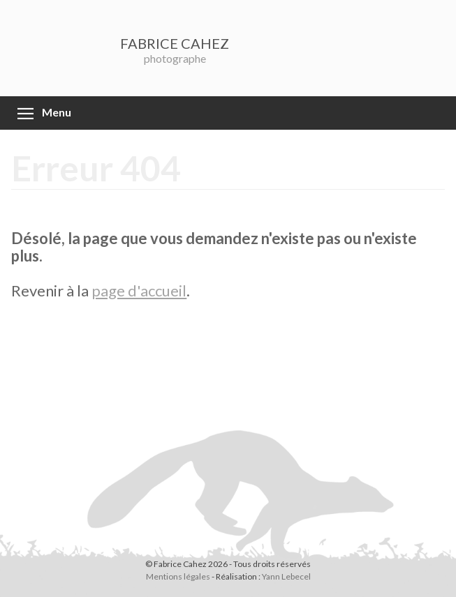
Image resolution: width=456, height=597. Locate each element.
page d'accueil (138, 290)
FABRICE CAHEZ (174, 43)
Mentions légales (178, 576)
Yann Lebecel (286, 576)
